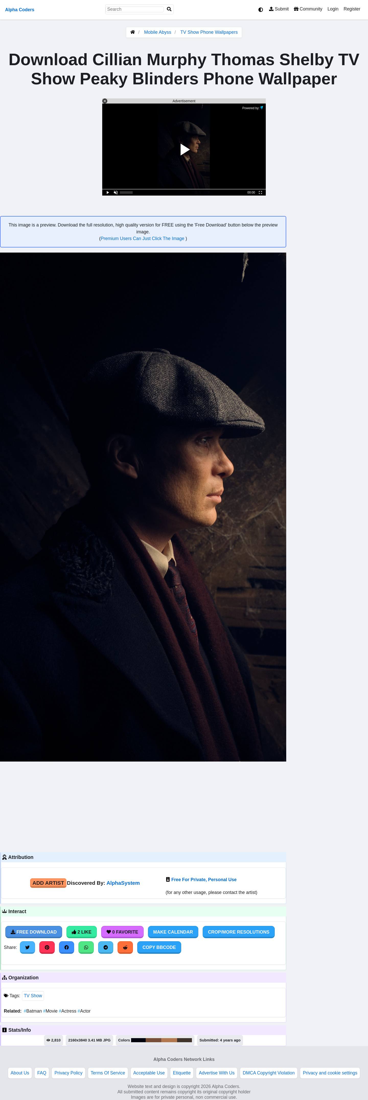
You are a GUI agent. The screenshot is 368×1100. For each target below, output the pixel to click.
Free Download (34, 932)
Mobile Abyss (157, 32)
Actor (84, 1011)
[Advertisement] (143, 806)
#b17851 (169, 1040)
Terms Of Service (108, 1072)
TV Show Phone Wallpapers (209, 32)
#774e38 (153, 1040)
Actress (68, 1011)
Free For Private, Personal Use (204, 879)
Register (351, 9)
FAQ (41, 1072)
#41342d (184, 1040)
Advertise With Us (217, 1072)
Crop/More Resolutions (238, 932)
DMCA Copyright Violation (269, 1072)
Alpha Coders (19, 9)
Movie (51, 1011)
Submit (279, 9)
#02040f (138, 1040)
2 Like (81, 932)
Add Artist (48, 883)
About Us (20, 1072)
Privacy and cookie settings (330, 1072)
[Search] (169, 9)
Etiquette (182, 1072)
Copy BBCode (159, 947)
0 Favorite (122, 932)
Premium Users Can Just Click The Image (143, 238)
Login (332, 9)
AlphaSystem (123, 883)
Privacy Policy (68, 1072)
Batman (33, 1011)
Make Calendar (173, 932)
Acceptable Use (149, 1072)
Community (308, 9)
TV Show (33, 995)
